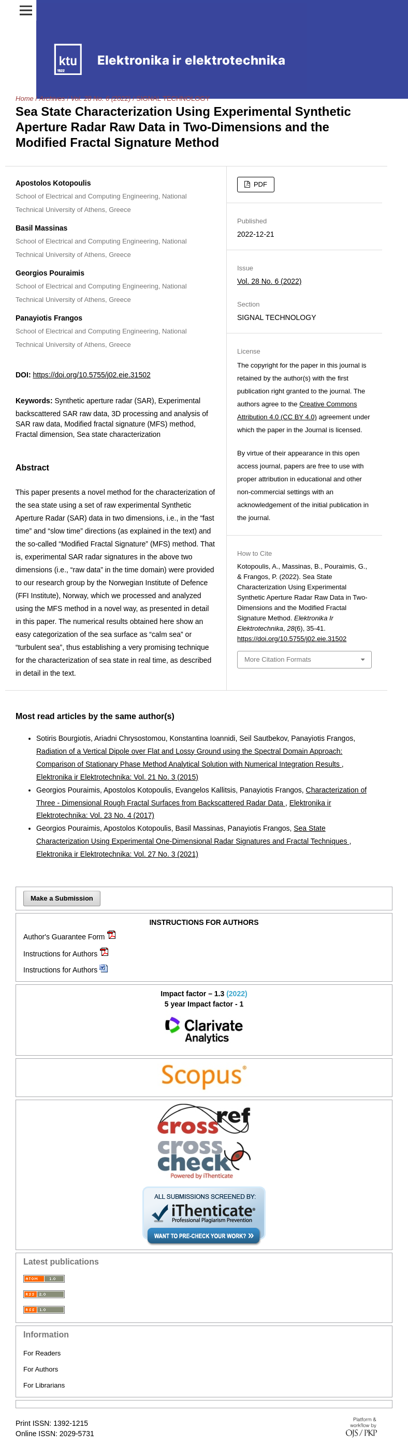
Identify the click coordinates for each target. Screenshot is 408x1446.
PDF (259, 184)
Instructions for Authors (60, 954)
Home (25, 98)
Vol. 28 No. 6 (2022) (100, 98)
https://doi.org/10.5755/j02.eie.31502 (91, 375)
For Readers (42, 1353)
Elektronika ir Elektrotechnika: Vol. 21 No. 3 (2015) (117, 777)
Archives (52, 98)
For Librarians (44, 1385)
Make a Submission (62, 898)
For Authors (40, 1369)
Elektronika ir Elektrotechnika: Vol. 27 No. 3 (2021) (117, 854)
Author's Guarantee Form (64, 937)
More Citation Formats (277, 659)
